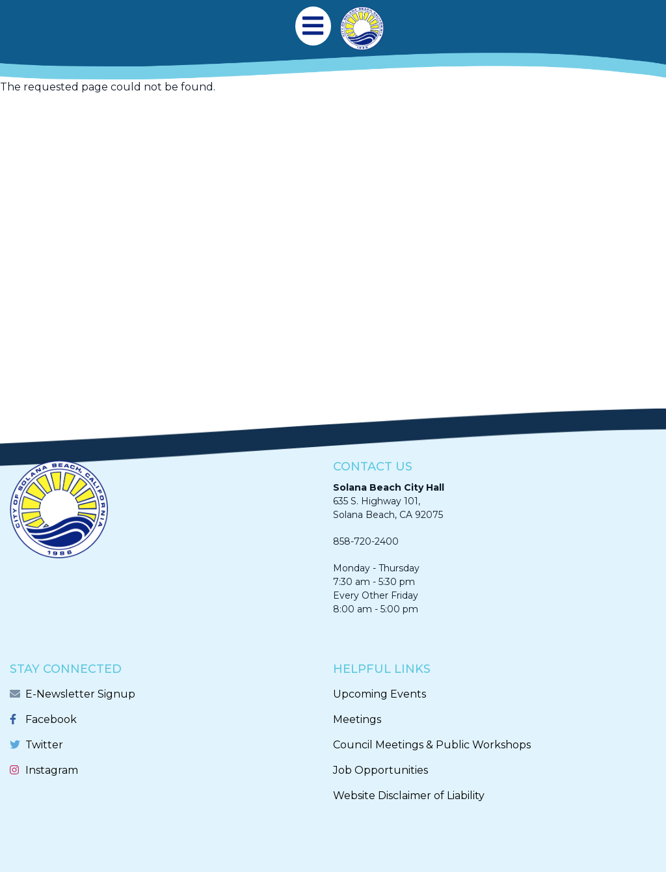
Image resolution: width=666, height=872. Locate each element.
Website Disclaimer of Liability (409, 795)
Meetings (357, 719)
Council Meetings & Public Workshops (432, 745)
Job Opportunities (380, 770)
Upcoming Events (379, 694)
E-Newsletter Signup (80, 694)
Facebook (51, 719)
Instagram (51, 770)
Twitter (44, 745)
